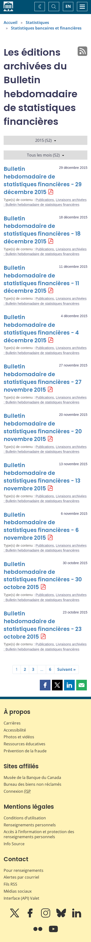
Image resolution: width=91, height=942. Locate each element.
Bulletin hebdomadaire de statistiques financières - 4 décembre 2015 (41, 329)
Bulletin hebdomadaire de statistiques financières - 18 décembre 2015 (42, 230)
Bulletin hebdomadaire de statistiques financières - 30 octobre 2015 (43, 576)
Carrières (12, 723)
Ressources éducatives (24, 744)
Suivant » (66, 669)
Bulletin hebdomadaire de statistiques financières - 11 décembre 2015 (41, 279)
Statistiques (37, 22)
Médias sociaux (18, 891)
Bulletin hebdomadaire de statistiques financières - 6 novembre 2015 (41, 526)
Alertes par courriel (21, 877)
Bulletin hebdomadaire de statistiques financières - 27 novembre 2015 (43, 378)
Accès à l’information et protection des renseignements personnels (39, 834)
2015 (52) (45, 140)
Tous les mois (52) (45, 155)
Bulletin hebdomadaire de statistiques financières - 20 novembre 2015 (43, 427)
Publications (45, 200)
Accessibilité (15, 730)
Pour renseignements (23, 870)
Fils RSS (10, 884)
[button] (45, 685)
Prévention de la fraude (25, 751)
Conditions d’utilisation (25, 818)
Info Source (14, 843)
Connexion (17, 791)
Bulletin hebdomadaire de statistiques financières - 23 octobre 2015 (43, 625)
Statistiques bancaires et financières (46, 28)
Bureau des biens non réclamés (32, 784)
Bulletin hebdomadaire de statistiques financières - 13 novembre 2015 (42, 477)
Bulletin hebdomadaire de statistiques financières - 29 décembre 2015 (43, 180)
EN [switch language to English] (68, 6)
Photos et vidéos (19, 737)
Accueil (10, 22)
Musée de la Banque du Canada (32, 777)
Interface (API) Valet (21, 898)
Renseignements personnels (30, 825)
